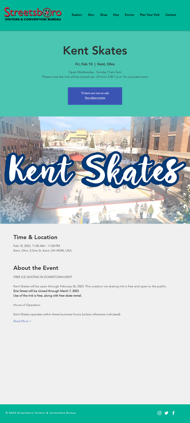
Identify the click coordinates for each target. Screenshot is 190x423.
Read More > (22, 321)
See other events (95, 98)
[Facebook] (173, 413)
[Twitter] (166, 413)
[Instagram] (159, 413)
